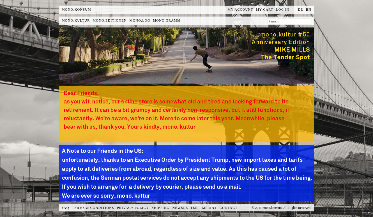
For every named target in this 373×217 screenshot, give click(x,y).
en (308, 9)
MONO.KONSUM (76, 9)
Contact (229, 208)
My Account (240, 9)
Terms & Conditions (93, 208)
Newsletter (185, 208)
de (300, 9)
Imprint (209, 208)
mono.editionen (109, 20)
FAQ (65, 208)
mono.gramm (167, 20)
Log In (282, 9)
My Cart (264, 9)
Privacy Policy (133, 208)
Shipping (161, 208)
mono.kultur (76, 20)
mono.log (140, 20)
